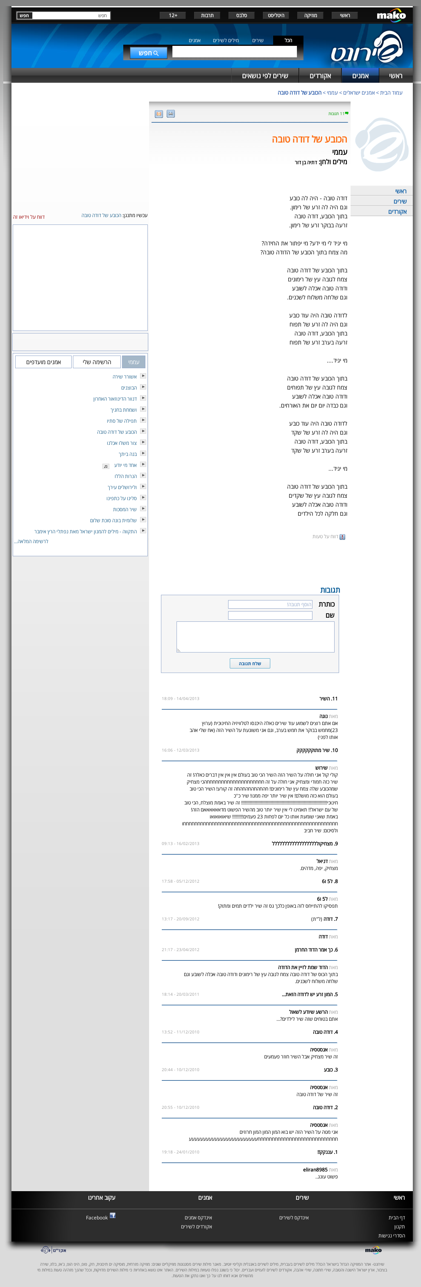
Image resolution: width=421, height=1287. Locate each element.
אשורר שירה (125, 376)
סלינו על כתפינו (121, 498)
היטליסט (276, 15)
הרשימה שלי (97, 362)
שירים (258, 40)
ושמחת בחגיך (124, 409)
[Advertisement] (250, 562)
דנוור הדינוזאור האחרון (115, 398)
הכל (288, 40)
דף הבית (397, 1217)
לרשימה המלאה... (31, 541)
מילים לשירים (226, 40)
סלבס (241, 15)
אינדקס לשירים (294, 1217)
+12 (173, 15)
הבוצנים (129, 387)
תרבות (207, 15)
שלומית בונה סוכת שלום (113, 520)
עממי (332, 92)
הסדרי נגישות (391, 1235)
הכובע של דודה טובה (299, 92)
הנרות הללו (126, 476)
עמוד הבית (391, 92)
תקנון (399, 1226)
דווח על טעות (328, 536)
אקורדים (397, 211)
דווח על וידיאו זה (29, 216)
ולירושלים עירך (122, 487)
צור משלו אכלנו (122, 443)
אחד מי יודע (125, 465)
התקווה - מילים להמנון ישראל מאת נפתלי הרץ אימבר (85, 531)
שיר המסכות (125, 509)
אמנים (195, 40)
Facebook (97, 1217)
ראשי (345, 15)
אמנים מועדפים (43, 362)
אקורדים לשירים (196, 1226)
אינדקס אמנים (198, 1217)
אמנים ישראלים (359, 92)
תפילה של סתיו (122, 420)
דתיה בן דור (306, 162)
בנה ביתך (128, 454)
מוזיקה (310, 15)
